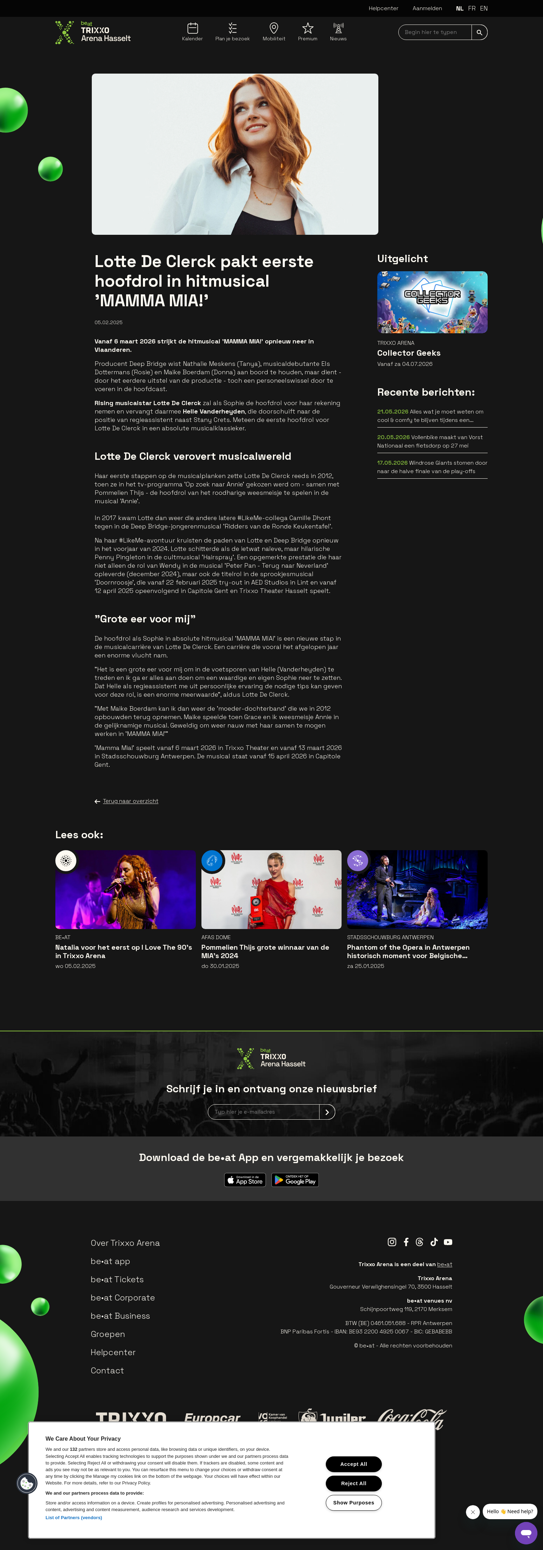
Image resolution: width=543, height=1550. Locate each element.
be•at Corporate (123, 1297)
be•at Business (120, 1315)
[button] (27, 1483)
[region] (231, 1480)
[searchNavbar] (443, 32)
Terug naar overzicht (126, 801)
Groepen (108, 1334)
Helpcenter (384, 8)
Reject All (353, 1483)
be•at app (110, 1261)
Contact (107, 1370)
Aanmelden (427, 8)
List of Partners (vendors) (74, 1517)
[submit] (480, 32)
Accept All (353, 1464)
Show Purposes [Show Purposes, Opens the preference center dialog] (353, 1502)
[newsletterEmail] (271, 1112)
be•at (444, 1264)
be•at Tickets (117, 1279)
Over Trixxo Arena (125, 1242)
